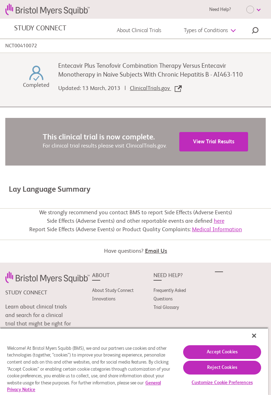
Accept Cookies (222, 352)
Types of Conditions (206, 31)
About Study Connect (113, 290)
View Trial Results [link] (213, 141)
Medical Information (217, 230)
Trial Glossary (166, 307)
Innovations (103, 299)
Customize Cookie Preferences (222, 383)
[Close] (254, 336)
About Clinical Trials (139, 31)
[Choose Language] (253, 9)
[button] (255, 31)
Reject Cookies (222, 367)
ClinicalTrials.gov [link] (156, 88)
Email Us (156, 251)
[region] (134, 361)
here (219, 221)
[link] (47, 277)
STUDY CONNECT (40, 28)
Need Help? (220, 9)
